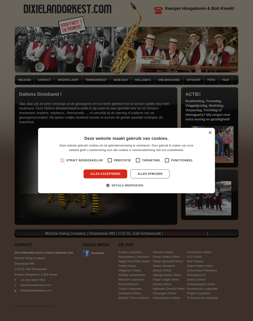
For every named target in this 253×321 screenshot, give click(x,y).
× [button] (210, 132)
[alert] (126, 160)
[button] (126, 185)
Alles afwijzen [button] (150, 173)
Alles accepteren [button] (105, 173)
